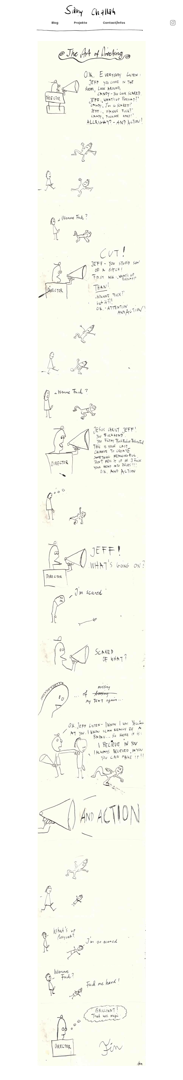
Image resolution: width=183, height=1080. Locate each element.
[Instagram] (172, 22)
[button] (117, 22)
